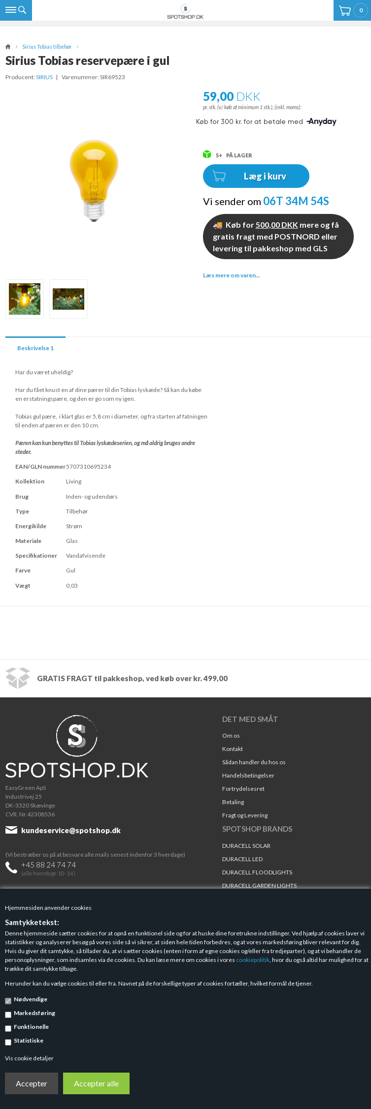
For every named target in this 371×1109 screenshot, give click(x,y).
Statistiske (28, 1040)
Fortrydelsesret (243, 788)
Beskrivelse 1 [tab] (35, 348)
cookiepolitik (253, 959)
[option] (24, 299)
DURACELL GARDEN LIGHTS (259, 885)
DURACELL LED (242, 859)
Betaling (233, 802)
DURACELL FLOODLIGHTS (257, 872)
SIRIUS (44, 77)
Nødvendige (30, 999)
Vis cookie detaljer (29, 1058)
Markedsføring (34, 1013)
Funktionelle (31, 1026)
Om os (231, 735)
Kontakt (232, 748)
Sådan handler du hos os (254, 762)
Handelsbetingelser (248, 775)
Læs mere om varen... (231, 275)
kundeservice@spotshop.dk (71, 830)
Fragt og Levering (245, 815)
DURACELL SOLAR (246, 845)
